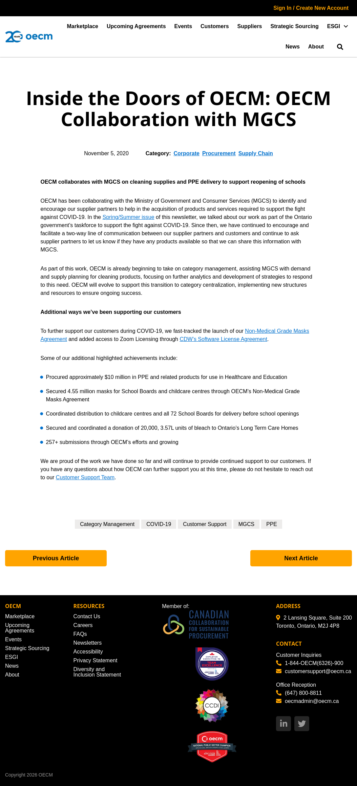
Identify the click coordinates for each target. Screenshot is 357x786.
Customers (215, 26)
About (316, 46)
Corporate (186, 153)
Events (183, 26)
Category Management (106, 524)
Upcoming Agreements (136, 26)
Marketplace (83, 26)
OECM (46, 775)
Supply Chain (255, 153)
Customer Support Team (85, 477)
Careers (83, 625)
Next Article (301, 558)
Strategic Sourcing (295, 26)
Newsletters (88, 643)
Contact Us (87, 616)
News (293, 46)
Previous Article (56, 558)
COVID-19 (158, 524)
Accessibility (88, 651)
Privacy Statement (96, 660)
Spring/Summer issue (128, 217)
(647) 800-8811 (299, 693)
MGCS (247, 524)
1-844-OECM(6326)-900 (309, 663)
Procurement (219, 153)
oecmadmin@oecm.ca (307, 701)
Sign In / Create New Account (311, 8)
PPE (272, 524)
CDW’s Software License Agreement (223, 339)
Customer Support (205, 524)
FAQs (80, 634)
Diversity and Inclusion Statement (97, 672)
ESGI (333, 26)
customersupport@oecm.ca (313, 671)
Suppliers (249, 26)
